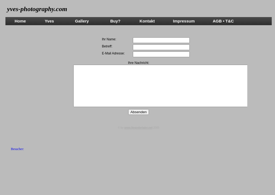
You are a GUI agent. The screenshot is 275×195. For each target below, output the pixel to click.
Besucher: (17, 149)
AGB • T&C (223, 21)
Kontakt (147, 21)
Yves (49, 21)
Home (20, 21)
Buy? (115, 21)
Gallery (82, 21)
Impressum (184, 21)
